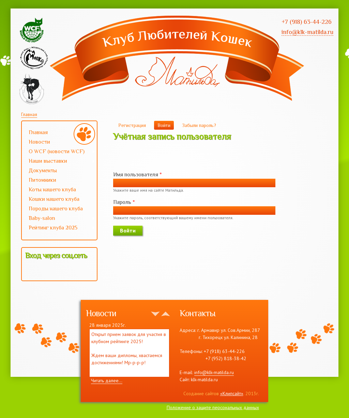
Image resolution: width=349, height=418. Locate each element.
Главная (29, 114)
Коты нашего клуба (52, 190)
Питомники (42, 180)
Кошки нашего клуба (54, 199)
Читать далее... (106, 380)
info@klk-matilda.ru (214, 372)
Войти (165, 125)
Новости (39, 142)
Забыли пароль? (199, 125)
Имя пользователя (137, 175)
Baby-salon (58, 219)
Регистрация (132, 125)
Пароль (124, 202)
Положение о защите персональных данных (213, 407)
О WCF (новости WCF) (58, 152)
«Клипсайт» (231, 393)
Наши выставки (58, 161)
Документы (43, 170)
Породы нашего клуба (56, 209)
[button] (30, 270)
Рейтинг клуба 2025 (58, 228)
